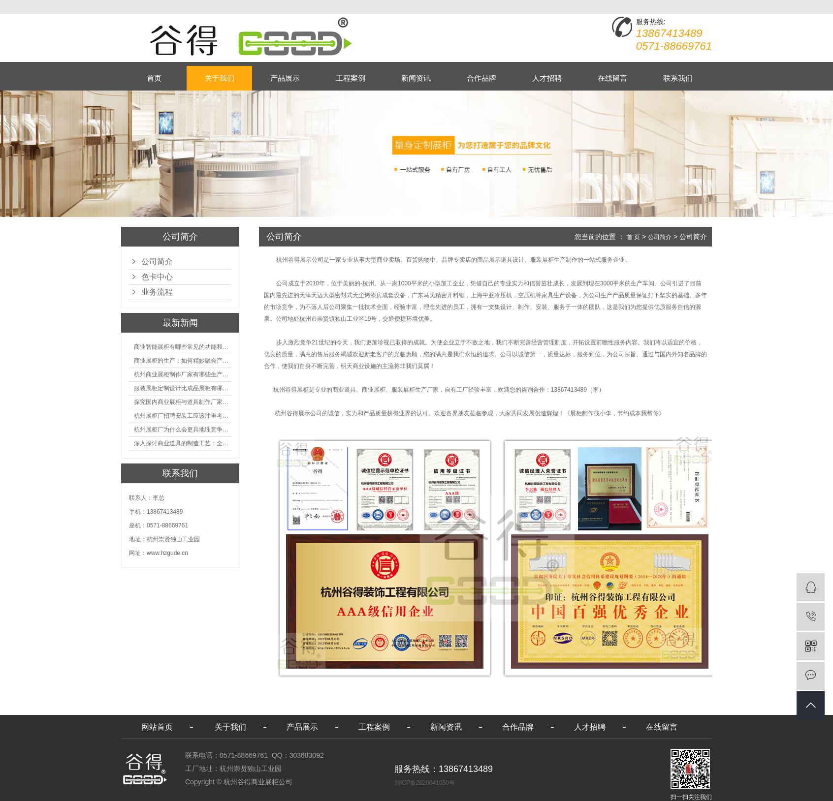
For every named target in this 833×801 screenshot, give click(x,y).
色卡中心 (157, 277)
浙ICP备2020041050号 (424, 782)
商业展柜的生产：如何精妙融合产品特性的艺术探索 (182, 360)
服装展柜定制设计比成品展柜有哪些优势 (182, 388)
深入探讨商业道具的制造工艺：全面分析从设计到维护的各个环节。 (182, 443)
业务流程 (157, 292)
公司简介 (157, 261)
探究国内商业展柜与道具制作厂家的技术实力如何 (182, 402)
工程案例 (350, 78)
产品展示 (285, 78)
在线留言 (612, 78)
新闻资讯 (416, 78)
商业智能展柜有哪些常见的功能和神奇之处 (182, 346)
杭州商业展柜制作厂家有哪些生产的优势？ (182, 374)
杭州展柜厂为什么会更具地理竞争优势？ (182, 429)
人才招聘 (547, 78)
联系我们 (678, 78)
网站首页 (157, 727)
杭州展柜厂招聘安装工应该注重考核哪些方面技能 (182, 415)
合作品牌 (481, 78)
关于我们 (219, 78)
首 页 (633, 237)
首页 (154, 78)
